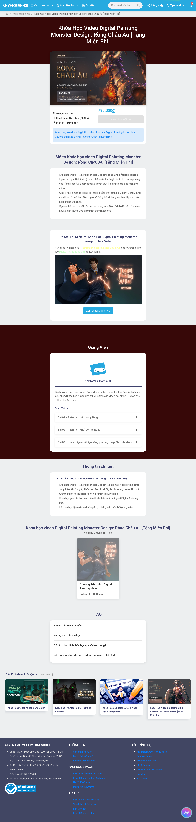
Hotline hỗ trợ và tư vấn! (68, 583)
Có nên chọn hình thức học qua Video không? (80, 602)
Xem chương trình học (98, 310)
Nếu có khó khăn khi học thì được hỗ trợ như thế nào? (84, 612)
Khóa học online (21, 13)
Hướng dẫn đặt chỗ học (67, 592)
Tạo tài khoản (178, 5)
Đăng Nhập (157, 5)
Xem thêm (46, 632)
